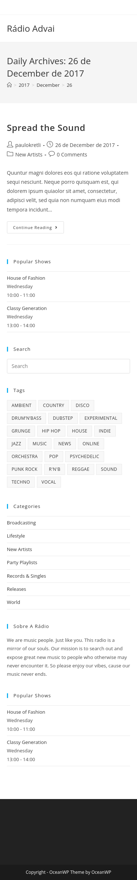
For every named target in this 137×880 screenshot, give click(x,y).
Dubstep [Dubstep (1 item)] (63, 418)
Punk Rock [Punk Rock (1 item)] (25, 469)
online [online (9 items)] (91, 444)
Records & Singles (26, 576)
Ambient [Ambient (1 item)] (22, 405)
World (13, 602)
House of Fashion (26, 278)
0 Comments (72, 154)
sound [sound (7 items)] (109, 469)
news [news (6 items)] (64, 444)
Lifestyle (16, 535)
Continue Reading (38, 228)
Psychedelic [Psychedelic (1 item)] (84, 456)
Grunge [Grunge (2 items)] (21, 431)
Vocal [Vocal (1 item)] (49, 482)
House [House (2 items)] (79, 431)
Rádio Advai (31, 28)
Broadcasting (21, 522)
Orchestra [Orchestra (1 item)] (25, 456)
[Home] (9, 85)
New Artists (28, 154)
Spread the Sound (46, 127)
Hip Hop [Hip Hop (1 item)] (51, 431)
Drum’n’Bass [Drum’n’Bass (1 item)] (27, 418)
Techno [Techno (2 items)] (21, 482)
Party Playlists (22, 562)
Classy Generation (27, 308)
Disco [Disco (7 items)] (83, 405)
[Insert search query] (68, 366)
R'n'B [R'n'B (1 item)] (54, 469)
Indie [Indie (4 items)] (105, 431)
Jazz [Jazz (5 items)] (16, 444)
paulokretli (28, 145)
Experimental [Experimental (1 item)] (100, 418)
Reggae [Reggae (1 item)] (81, 469)
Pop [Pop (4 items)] (53, 456)
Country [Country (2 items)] (53, 405)
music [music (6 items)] (40, 444)
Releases (16, 589)
